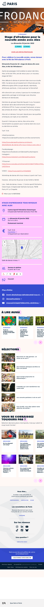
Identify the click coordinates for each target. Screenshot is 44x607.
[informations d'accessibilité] (12, 274)
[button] (22, 247)
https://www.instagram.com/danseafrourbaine (18, 157)
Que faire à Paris (16, 603)
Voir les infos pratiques (22, 52)
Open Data (10, 567)
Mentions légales (7, 564)
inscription (11, 232)
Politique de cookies (22, 567)
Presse (40, 564)
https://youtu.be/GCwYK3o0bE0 (19, 171)
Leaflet (26, 258)
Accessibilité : (25, 564)
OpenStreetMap (35, 258)
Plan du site (33, 567)
